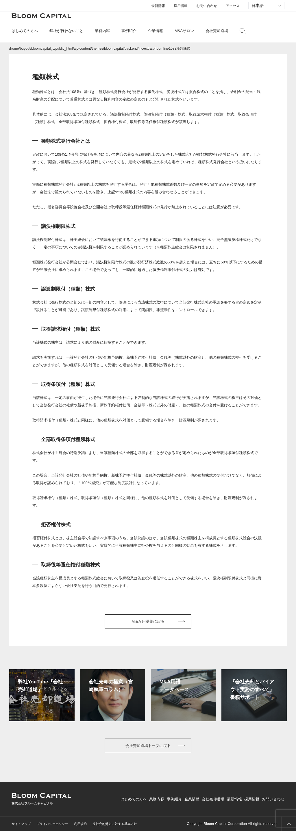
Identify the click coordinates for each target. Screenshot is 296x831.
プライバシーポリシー (52, 824)
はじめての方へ (134, 799)
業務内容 (156, 799)
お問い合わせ (206, 6)
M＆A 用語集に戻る (148, 621)
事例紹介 (128, 31)
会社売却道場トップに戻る (148, 745)
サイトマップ (21, 824)
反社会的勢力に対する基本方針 (114, 824)
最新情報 (158, 6)
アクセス (233, 6)
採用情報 (181, 6)
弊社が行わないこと (66, 31)
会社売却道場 (217, 31)
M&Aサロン (184, 31)
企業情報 (191, 799)
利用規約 (80, 824)
